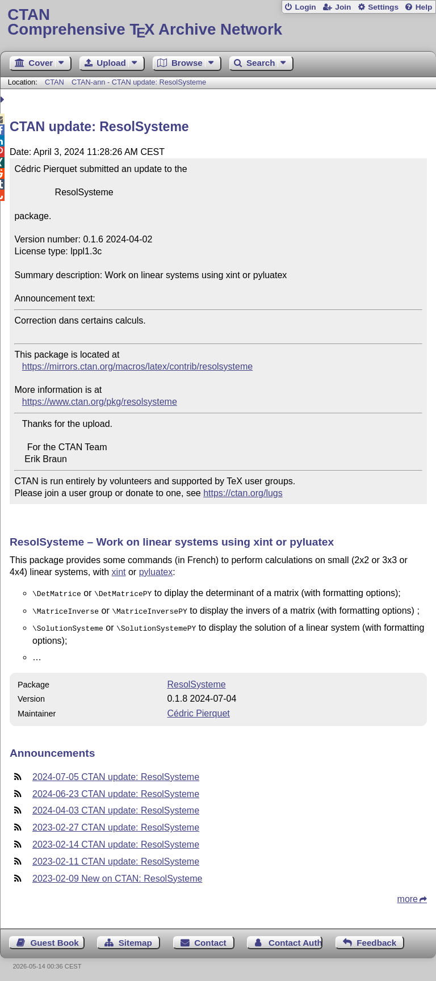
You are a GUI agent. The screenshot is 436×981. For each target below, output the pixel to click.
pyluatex (156, 572)
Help (424, 7)
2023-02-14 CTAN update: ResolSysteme (115, 841)
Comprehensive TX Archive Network (217, 22)
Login (305, 7)
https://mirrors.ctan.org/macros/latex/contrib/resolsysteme (137, 366)
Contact (210, 939)
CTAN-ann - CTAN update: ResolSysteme (139, 82)
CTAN (54, 82)
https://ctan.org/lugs (243, 493)
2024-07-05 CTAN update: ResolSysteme (115, 773)
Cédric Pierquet (198, 710)
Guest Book (55, 939)
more (407, 895)
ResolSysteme (196, 681)
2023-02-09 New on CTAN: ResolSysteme (117, 875)
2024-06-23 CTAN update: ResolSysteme (115, 790)
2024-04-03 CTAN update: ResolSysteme (115, 807)
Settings (383, 7)
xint (119, 572)
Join (343, 7)
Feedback (376, 939)
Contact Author (295, 939)
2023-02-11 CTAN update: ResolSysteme (115, 858)
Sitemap (135, 939)
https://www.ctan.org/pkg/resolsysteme (99, 401)
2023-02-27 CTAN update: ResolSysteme (115, 824)
